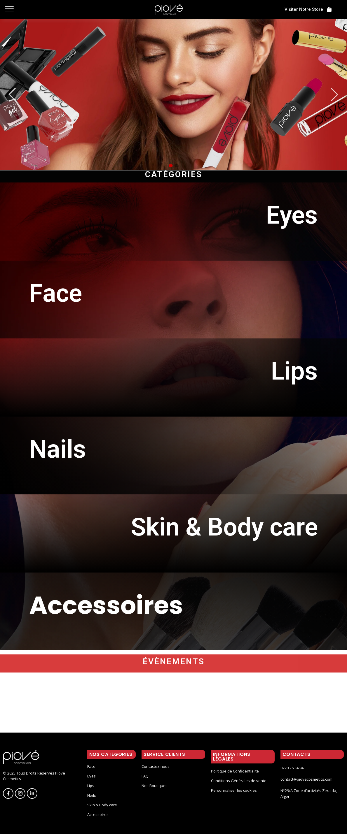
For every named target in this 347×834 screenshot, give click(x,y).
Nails (91, 795)
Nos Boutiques (155, 785)
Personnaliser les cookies (234, 790)
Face (91, 766)
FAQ (145, 776)
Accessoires (98, 814)
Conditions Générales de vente (238, 780)
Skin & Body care (102, 804)
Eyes (91, 776)
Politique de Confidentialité (235, 771)
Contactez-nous (156, 766)
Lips (90, 785)
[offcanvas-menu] (9, 9)
